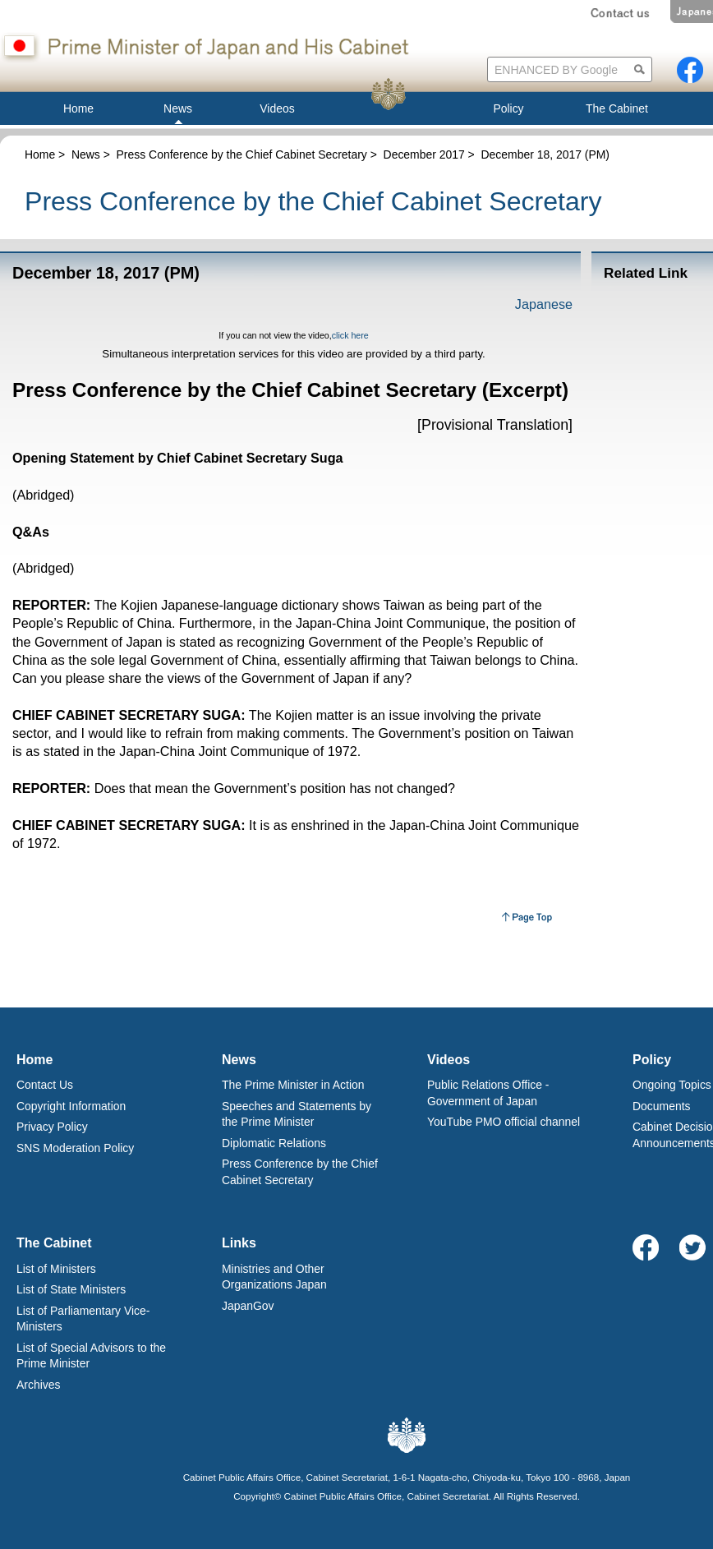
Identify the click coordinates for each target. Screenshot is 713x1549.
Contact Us (44, 1084)
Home (40, 154)
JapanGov (248, 1305)
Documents (661, 1106)
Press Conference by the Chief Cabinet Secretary (242, 154)
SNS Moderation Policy (75, 1148)
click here (350, 335)
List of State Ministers (71, 1289)
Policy (651, 1060)
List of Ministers (56, 1268)
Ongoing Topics (671, 1084)
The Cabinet (54, 1243)
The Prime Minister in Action (293, 1084)
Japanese (544, 304)
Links (239, 1243)
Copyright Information (71, 1106)
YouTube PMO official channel (503, 1121)
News (85, 154)
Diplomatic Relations (274, 1143)
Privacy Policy (52, 1126)
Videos (448, 1060)
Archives (38, 1384)
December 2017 (424, 154)
